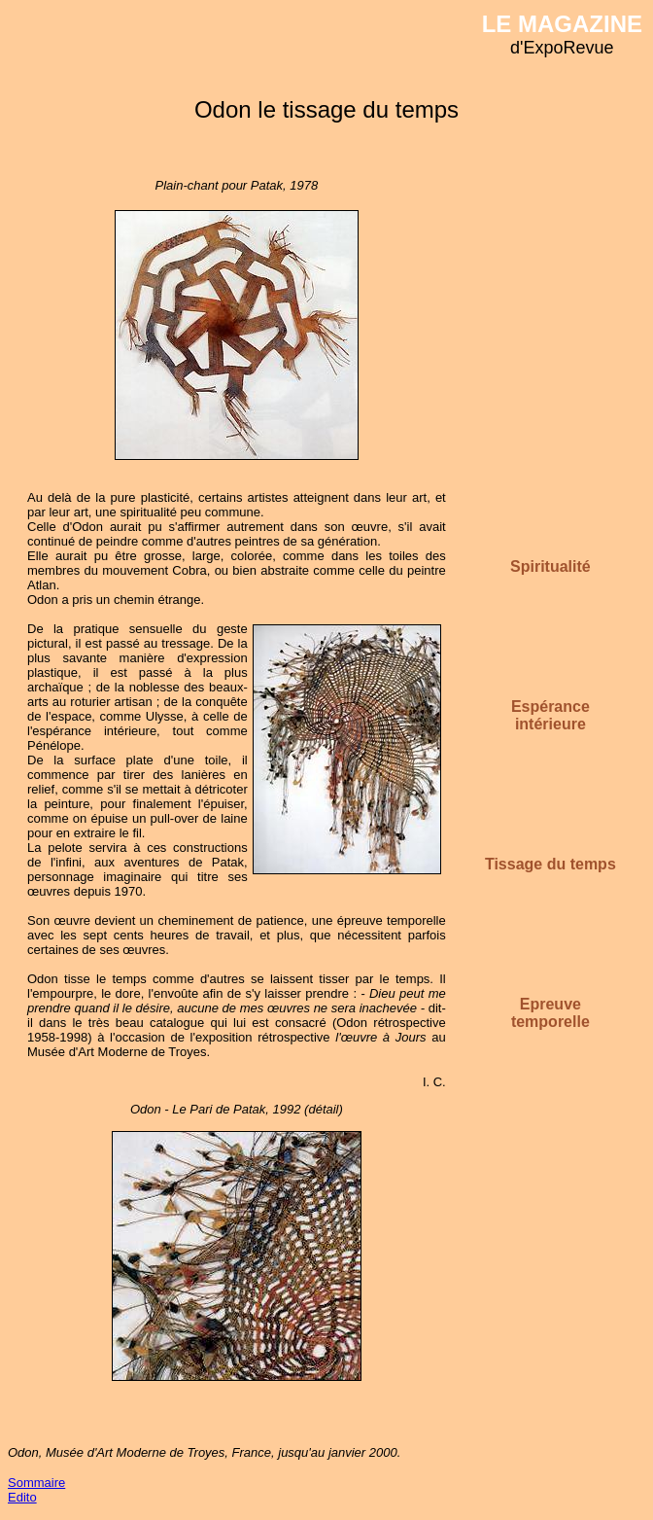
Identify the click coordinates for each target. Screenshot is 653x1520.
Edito (22, 1497)
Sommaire (36, 1482)
